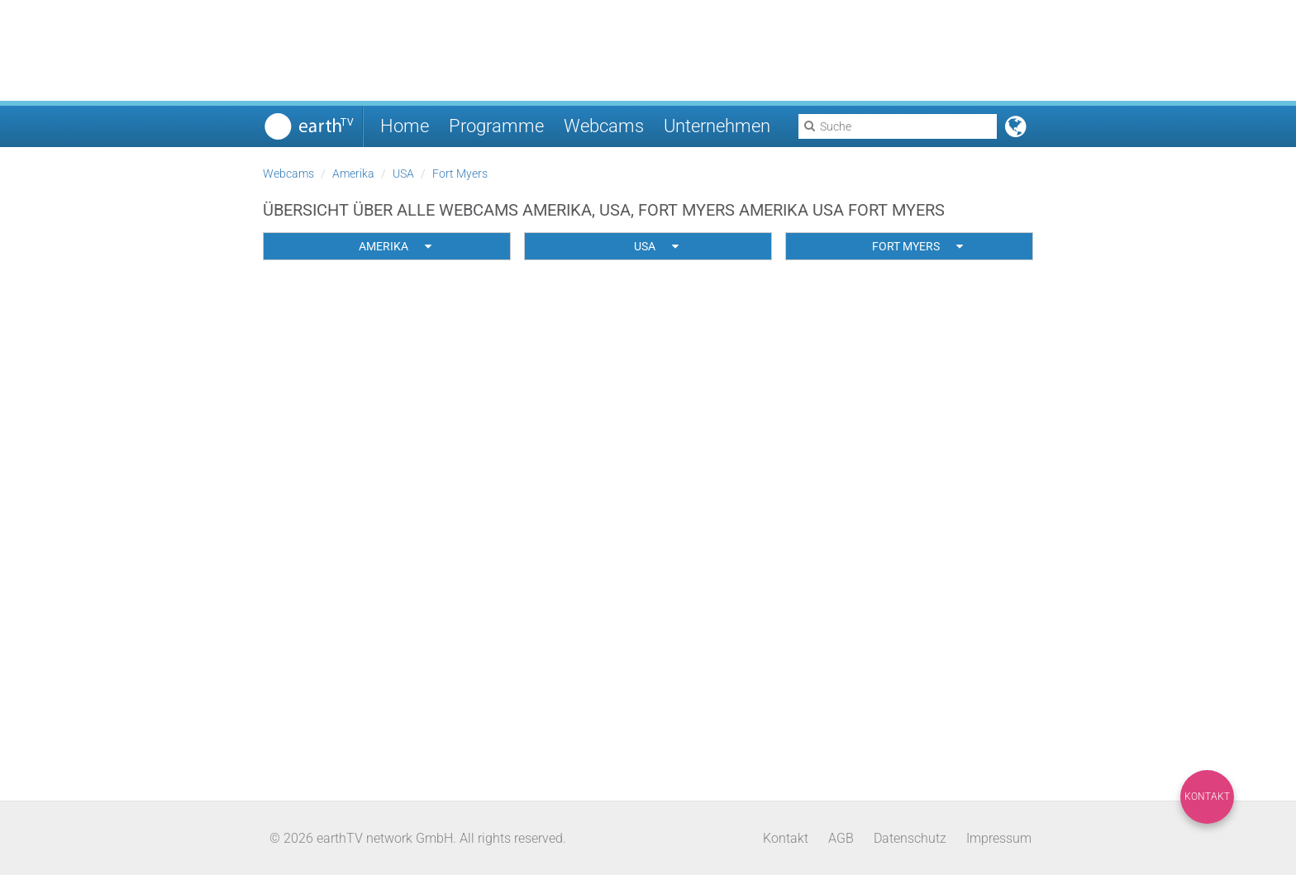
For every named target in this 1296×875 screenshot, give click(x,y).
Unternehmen (717, 126)
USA (403, 173)
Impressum (999, 838)
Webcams (604, 126)
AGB (841, 838)
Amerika (353, 173)
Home (404, 126)
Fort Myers (460, 173)
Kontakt (1207, 796)
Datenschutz (910, 838)
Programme (496, 126)
